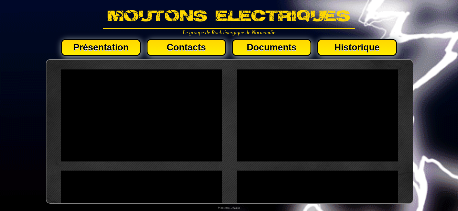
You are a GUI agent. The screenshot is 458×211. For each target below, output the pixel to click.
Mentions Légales (229, 207)
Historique (357, 47)
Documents (272, 47)
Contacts (186, 47)
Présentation (101, 47)
